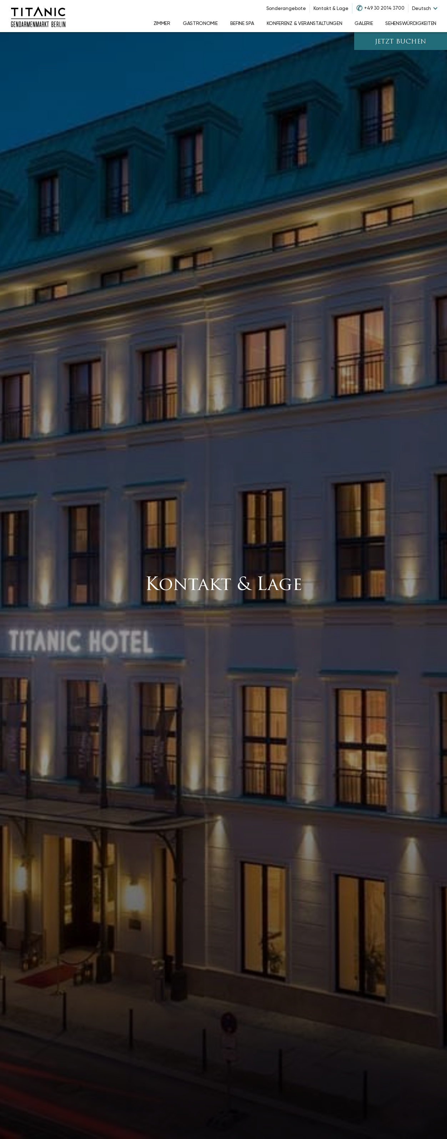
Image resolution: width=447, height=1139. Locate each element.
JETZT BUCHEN (400, 42)
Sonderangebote (286, 8)
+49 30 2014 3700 (384, 8)
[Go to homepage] (38, 16)
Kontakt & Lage (330, 8)
